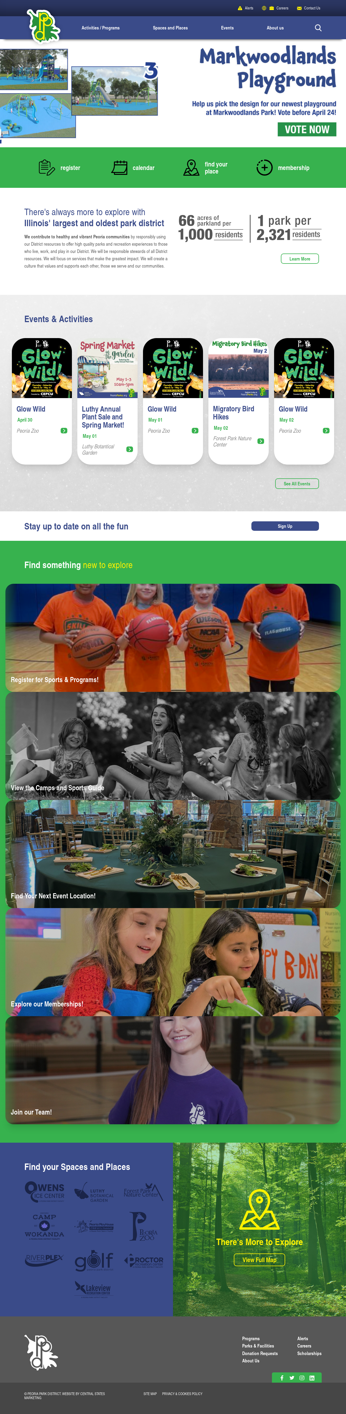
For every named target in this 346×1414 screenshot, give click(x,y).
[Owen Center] (44, 1191)
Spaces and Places (170, 27)
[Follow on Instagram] (301, 1378)
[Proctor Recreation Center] (144, 1260)
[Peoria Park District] (39, 27)
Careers (282, 8)
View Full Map (259, 1259)
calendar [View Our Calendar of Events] (144, 167)
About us (275, 27)
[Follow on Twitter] (291, 1378)
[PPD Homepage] (41, 1359)
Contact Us (312, 8)
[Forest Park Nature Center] (144, 1192)
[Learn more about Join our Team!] (173, 1070)
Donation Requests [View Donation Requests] (260, 1353)
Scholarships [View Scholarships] (309, 1353)
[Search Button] (318, 27)
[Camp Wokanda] (44, 1226)
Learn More (300, 258)
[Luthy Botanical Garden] (94, 1192)
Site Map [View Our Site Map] (150, 1393)
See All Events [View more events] (297, 483)
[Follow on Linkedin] (311, 1378)
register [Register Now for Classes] (70, 167)
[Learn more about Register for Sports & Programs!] (173, 638)
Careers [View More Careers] (304, 1345)
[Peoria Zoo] (144, 1226)
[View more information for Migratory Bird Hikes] (238, 401)
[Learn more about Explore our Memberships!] (173, 962)
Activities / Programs (101, 27)
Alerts (249, 8)
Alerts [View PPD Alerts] (302, 1338)
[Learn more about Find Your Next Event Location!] (173, 854)
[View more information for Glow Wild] (42, 401)
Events (227, 27)
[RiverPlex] (44, 1261)
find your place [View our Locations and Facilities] (216, 167)
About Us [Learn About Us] (251, 1360)
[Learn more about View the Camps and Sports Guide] (173, 746)
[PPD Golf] (94, 1261)
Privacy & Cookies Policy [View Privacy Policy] (182, 1393)
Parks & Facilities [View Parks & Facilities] (258, 1345)
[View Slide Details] (173, 93)
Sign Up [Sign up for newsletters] (285, 526)
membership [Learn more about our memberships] (294, 167)
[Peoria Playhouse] (94, 1226)
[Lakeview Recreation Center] (94, 1289)
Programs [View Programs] (251, 1338)
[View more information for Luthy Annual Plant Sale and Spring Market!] (107, 401)
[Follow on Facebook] (281, 1378)
